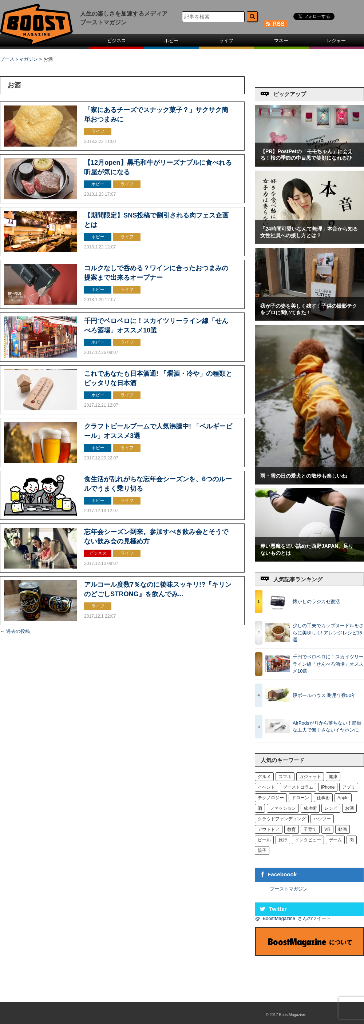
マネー (281, 40)
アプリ (348, 787)
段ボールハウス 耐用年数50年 (324, 695)
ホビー (171, 40)
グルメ (264, 776)
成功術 (310, 808)
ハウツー (322, 818)
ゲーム (335, 839)
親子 (262, 850)
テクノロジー (271, 797)
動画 (342, 829)
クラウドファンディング (282, 818)
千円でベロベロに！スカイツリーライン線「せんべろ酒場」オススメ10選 (328, 664)
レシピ (330, 808)
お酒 (349, 808)
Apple (343, 797)
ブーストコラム (298, 787)
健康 (333, 776)
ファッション (283, 808)
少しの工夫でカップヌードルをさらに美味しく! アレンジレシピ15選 (328, 632)
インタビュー (308, 839)
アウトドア (269, 829)
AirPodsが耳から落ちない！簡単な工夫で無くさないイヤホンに (328, 726)
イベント (266, 787)
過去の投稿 (15, 631)
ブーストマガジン (289, 889)
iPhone (328, 787)
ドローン (300, 797)
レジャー (336, 40)
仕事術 (323, 797)
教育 (291, 829)
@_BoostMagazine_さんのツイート (293, 918)
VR (327, 829)
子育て (310, 829)
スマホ (285, 776)
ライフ (226, 40)
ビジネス (116, 40)
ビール (264, 839)
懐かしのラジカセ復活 (316, 601)
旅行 (282, 839)
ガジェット (310, 776)
